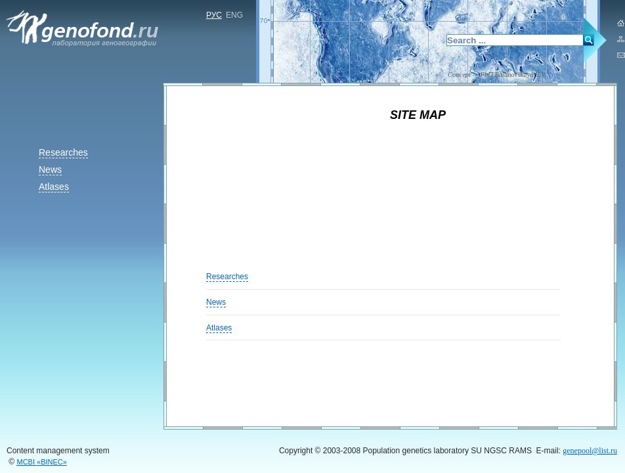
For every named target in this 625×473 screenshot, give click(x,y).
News (50, 169)
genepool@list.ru (590, 450)
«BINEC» (42, 462)
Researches (63, 152)
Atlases (54, 186)
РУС (214, 15)
